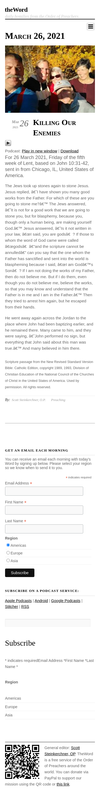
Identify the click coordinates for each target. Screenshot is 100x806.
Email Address (18, 483)
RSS (25, 606)
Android (41, 601)
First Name (16, 502)
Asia (14, 561)
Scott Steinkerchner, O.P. (29, 400)
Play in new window (39, 151)
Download (70, 151)
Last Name (15, 521)
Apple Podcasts (18, 601)
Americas (18, 545)
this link (63, 784)
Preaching (58, 400)
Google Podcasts (66, 601)
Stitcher (11, 606)
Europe (17, 553)
